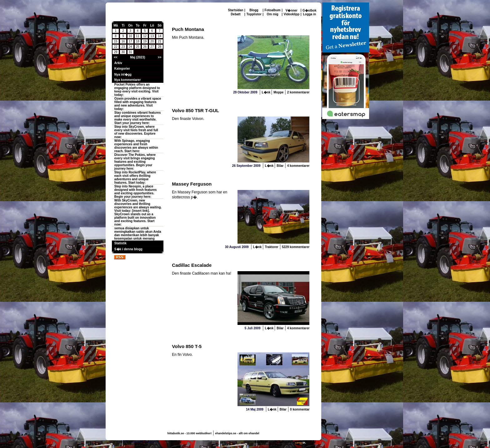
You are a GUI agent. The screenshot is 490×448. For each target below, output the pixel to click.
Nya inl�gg (123, 74)
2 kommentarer (298, 92)
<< (116, 57)
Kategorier (122, 68)
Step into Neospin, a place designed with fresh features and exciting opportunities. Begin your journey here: (135, 191)
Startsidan (235, 10)
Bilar (280, 165)
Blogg (253, 10)
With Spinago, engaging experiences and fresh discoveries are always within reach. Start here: (136, 146)
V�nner (292, 10)
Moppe (278, 92)
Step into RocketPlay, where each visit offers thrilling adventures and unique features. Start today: (135, 177)
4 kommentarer (298, 165)
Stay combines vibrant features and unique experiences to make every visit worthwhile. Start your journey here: (137, 118)
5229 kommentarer (295, 247)
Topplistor (253, 14)
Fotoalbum (273, 10)
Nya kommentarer (127, 80)
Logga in (309, 14)
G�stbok (309, 10)
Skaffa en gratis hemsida (273, 442)
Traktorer (271, 247)
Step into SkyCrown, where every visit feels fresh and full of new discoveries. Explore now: (136, 132)
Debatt (235, 14)
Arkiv (118, 63)
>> (160, 57)
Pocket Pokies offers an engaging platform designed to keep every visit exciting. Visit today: (137, 90)
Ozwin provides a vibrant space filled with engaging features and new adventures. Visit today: (137, 104)
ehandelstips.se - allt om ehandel (237, 433)
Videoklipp (291, 14)
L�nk (266, 92)
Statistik (120, 243)
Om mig (272, 14)
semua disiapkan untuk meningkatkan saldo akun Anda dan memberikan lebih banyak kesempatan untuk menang (137, 233)
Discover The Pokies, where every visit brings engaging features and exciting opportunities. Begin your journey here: (135, 161)
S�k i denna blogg (128, 249)
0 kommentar (299, 409)
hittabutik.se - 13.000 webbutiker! (190, 433)
